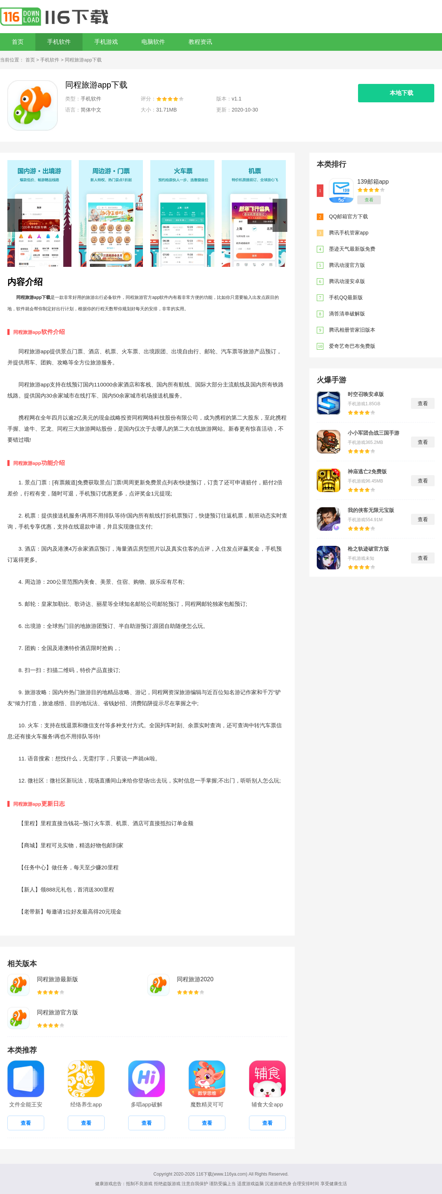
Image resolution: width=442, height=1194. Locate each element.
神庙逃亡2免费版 (367, 471)
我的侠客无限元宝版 (371, 510)
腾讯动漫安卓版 (347, 281)
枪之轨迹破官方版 (368, 549)
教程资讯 (200, 42)
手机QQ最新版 (346, 297)
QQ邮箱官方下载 (348, 216)
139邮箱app (373, 182)
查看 (369, 199)
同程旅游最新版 (57, 979)
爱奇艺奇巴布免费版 (352, 346)
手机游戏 (106, 42)
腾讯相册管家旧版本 (352, 330)
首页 (18, 42)
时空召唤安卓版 (366, 394)
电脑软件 (153, 42)
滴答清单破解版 (347, 314)
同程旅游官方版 (57, 1012)
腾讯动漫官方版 (347, 265)
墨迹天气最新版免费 (352, 249)
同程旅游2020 (195, 979)
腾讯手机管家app (348, 233)
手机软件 (59, 42)
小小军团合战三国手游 (373, 433)
